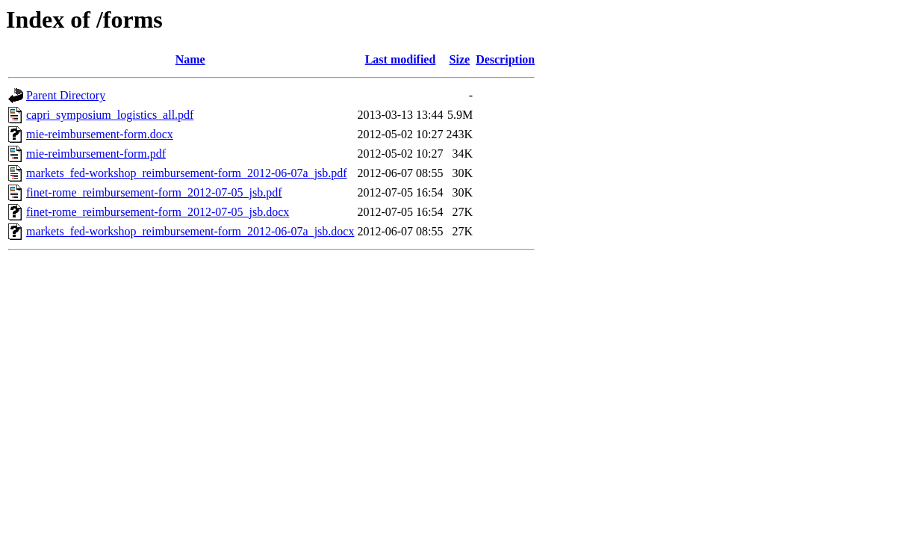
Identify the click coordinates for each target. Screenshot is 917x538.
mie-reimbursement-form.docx (99, 134)
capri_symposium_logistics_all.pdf (109, 114)
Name (190, 59)
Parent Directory (65, 95)
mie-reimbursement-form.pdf (96, 153)
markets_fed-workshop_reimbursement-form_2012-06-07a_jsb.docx (190, 231)
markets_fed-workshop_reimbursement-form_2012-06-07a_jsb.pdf (186, 173)
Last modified (400, 59)
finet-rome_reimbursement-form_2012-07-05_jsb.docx (157, 211)
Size (460, 59)
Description (505, 59)
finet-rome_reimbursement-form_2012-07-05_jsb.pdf (154, 192)
